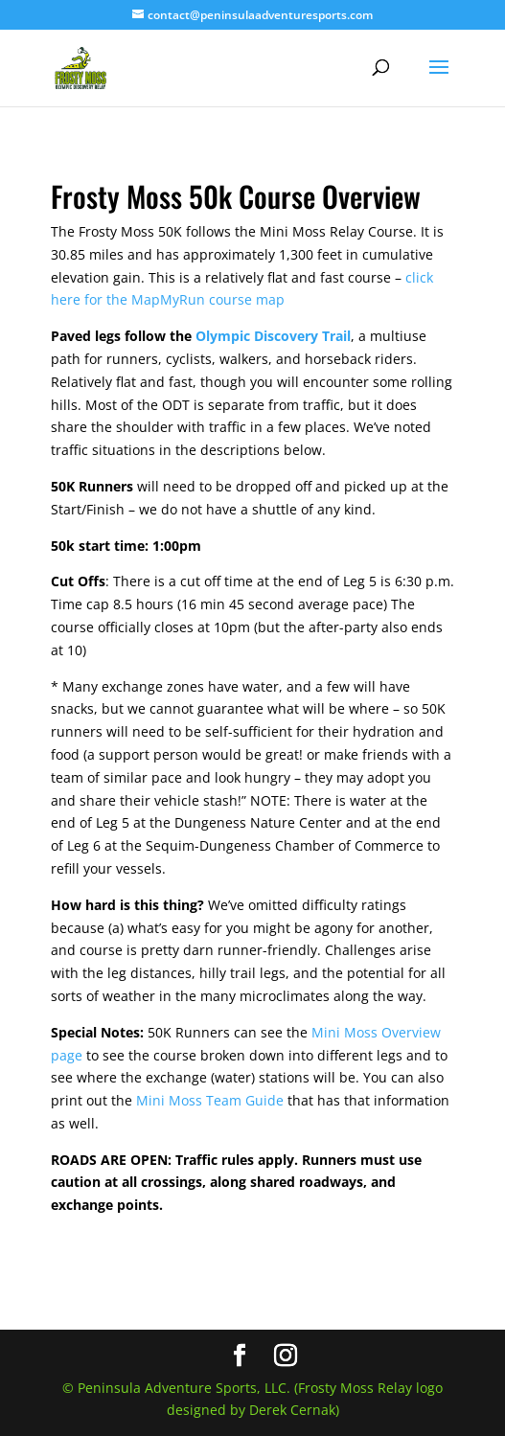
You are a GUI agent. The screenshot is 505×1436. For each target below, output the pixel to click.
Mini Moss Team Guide (210, 1100)
